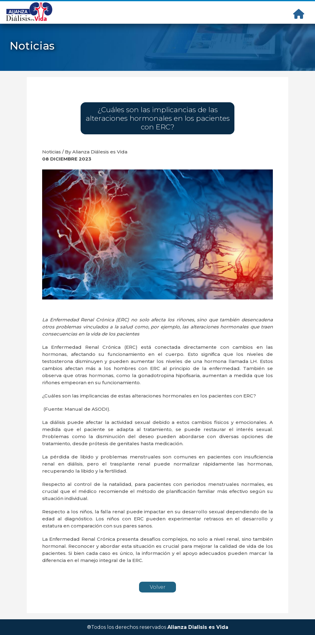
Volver (157, 587)
